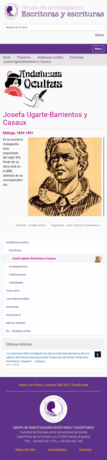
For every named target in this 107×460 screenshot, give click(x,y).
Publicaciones (17, 274)
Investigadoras (18, 266)
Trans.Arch (12, 290)
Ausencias (12, 306)
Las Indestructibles (17, 298)
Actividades (16, 282)
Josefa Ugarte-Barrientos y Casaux (56, 259)
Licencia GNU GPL (57, 385)
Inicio (6, 57)
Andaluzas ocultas (50, 57)
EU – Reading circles (18, 331)
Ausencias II (13, 314)
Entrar (99, 35)
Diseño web (80, 385)
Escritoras (76, 57)
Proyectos (24, 57)
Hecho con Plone (30, 385)
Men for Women (15, 322)
